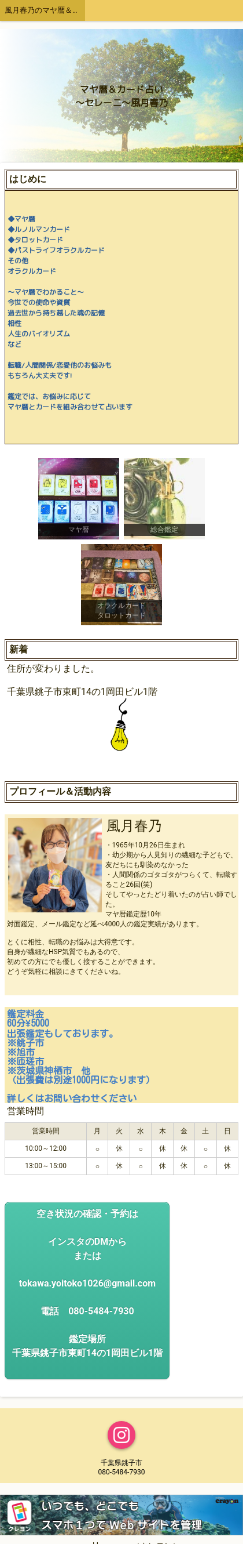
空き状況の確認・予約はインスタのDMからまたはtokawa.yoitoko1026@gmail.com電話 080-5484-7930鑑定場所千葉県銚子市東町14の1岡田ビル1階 (87, 1283)
